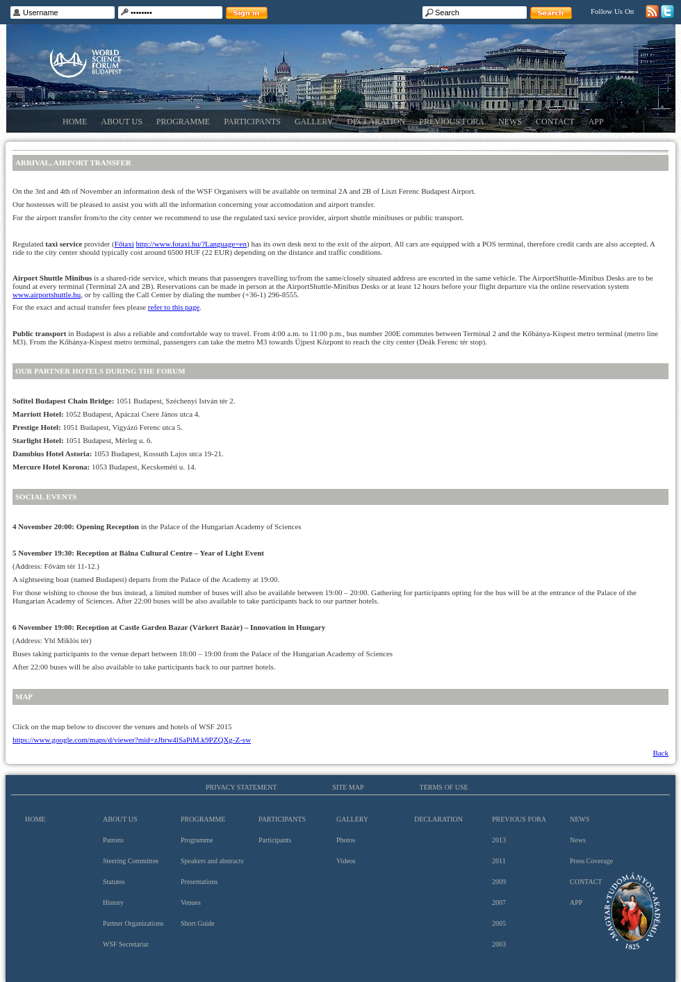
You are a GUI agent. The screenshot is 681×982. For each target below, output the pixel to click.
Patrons (113, 840)
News (510, 121)
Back (660, 753)
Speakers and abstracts (212, 861)
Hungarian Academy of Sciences (633, 910)
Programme (183, 121)
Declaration (376, 121)
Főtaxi (124, 244)
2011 (499, 861)
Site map (347, 787)
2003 (499, 944)
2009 (499, 881)
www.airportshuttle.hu (47, 294)
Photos (345, 840)
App (596, 121)
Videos (346, 861)
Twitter (667, 11)
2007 (499, 902)
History (113, 902)
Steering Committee (130, 861)
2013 (499, 840)
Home (75, 121)
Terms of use (444, 787)
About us (121, 121)
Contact (555, 121)
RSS (652, 11)
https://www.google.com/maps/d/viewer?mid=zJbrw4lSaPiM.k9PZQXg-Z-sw (132, 739)
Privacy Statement (241, 787)
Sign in (247, 13)
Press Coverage (591, 861)
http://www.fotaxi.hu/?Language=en (191, 244)
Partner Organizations (133, 923)
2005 (499, 923)
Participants (252, 121)
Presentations (199, 881)
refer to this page (173, 307)
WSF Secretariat (126, 944)
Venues (191, 902)
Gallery (314, 121)
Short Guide (198, 923)
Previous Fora (451, 121)
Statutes (114, 881)
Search (551, 13)
